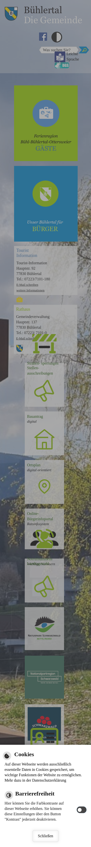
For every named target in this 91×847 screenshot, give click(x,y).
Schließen (45, 836)
